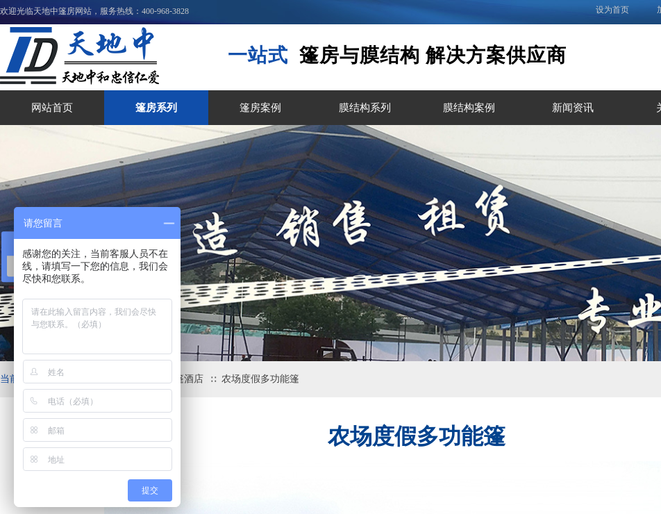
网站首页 (52, 107)
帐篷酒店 (184, 379)
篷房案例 (260, 107)
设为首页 (612, 10)
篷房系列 (156, 107)
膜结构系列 (365, 107)
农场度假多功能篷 (260, 379)
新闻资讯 (573, 107)
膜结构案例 (469, 107)
